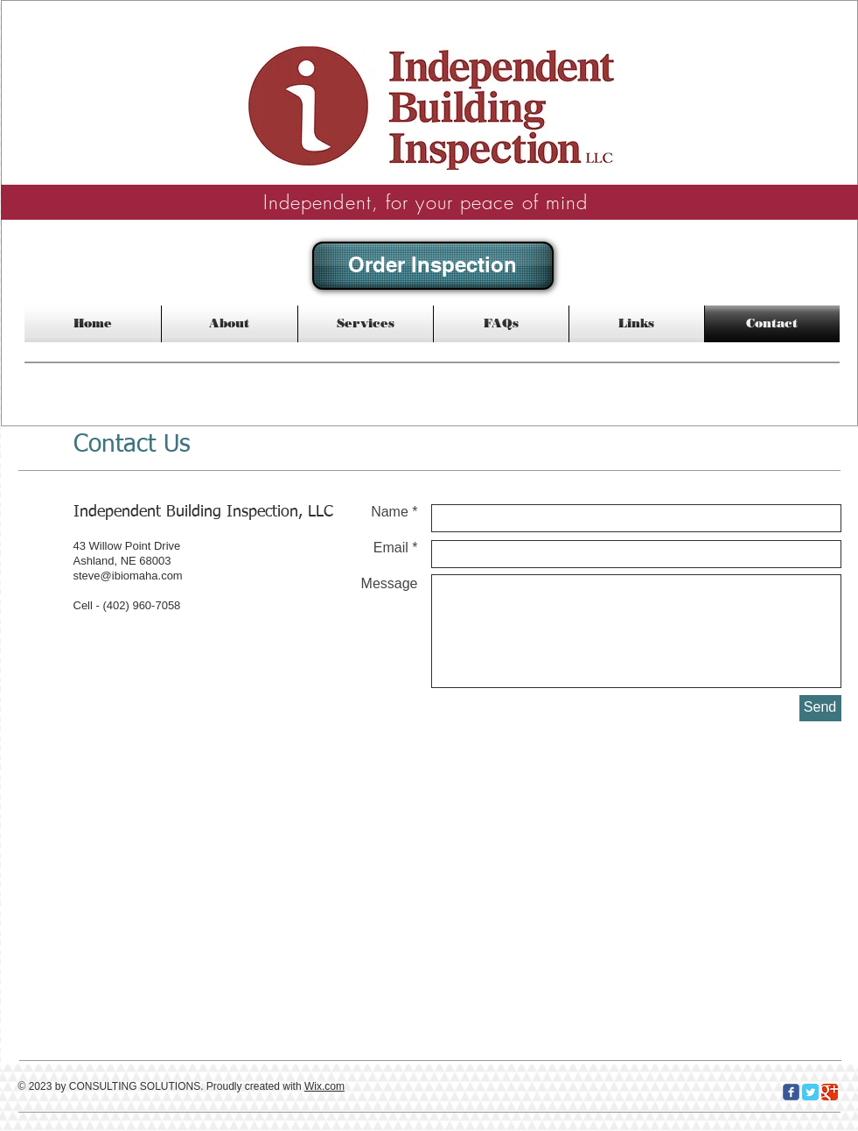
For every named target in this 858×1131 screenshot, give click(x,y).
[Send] (820, 708)
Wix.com (324, 1086)
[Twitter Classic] (810, 1092)
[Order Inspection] (433, 266)
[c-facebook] (791, 1092)
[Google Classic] (829, 1092)
